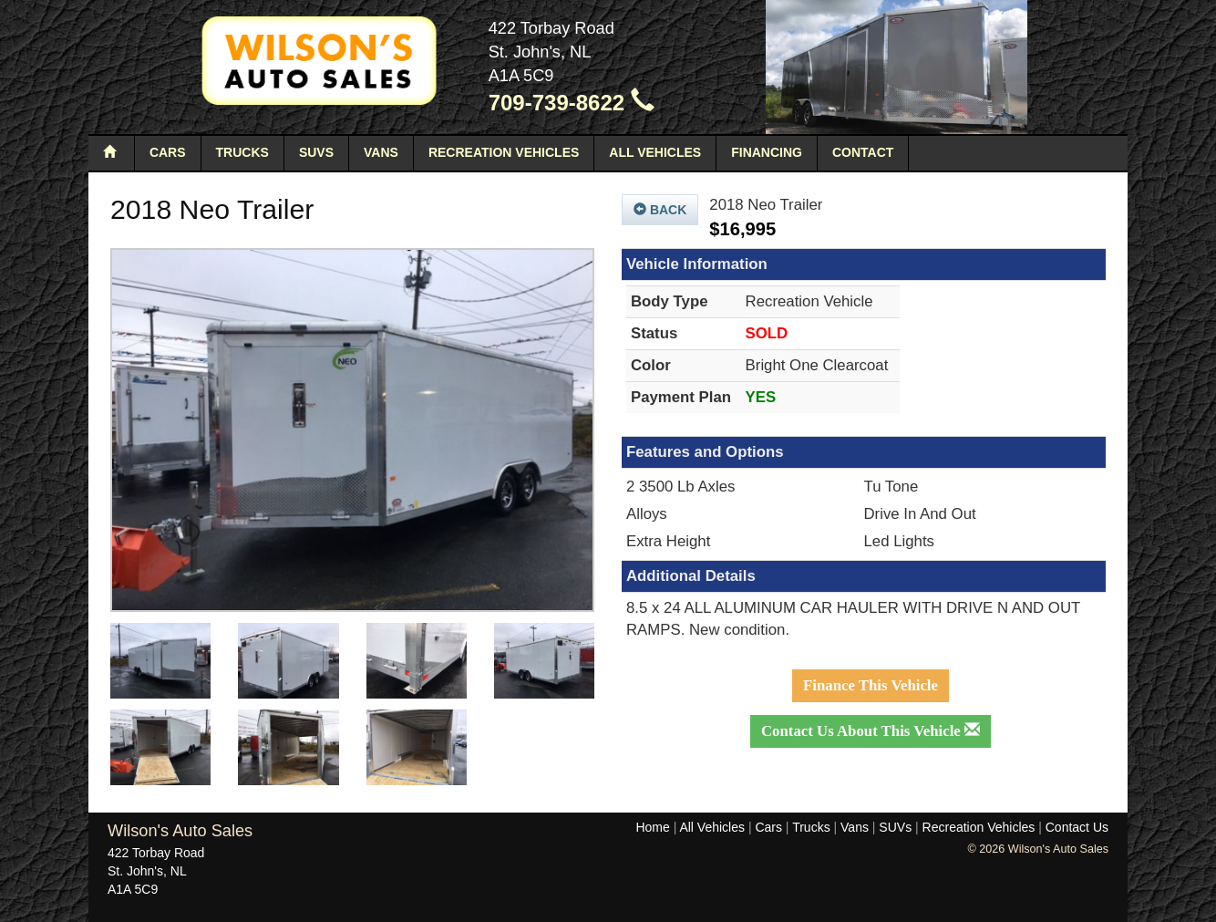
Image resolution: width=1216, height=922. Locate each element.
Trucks (242, 152)
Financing (766, 152)
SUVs (316, 152)
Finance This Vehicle (870, 685)
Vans (381, 152)
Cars (167, 152)
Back (660, 209)
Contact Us (1077, 827)
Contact (862, 152)
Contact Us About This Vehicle (870, 731)
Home (652, 827)
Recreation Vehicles (503, 152)
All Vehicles (655, 152)
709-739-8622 (571, 102)
